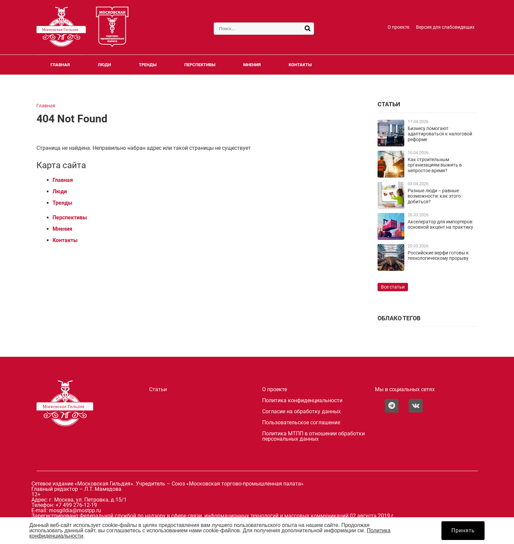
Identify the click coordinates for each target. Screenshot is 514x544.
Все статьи (393, 287)
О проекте (398, 27)
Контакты (300, 64)
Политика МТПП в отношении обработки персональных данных (313, 436)
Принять (463, 530)
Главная (60, 64)
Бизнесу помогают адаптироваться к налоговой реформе (440, 134)
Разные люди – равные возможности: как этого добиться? (434, 196)
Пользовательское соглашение (301, 422)
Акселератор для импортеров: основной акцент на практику (440, 224)
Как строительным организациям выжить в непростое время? (435, 165)
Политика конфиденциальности (302, 400)
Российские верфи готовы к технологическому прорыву (438, 255)
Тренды (148, 64)
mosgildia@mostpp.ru (75, 510)
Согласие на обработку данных (301, 411)
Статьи (158, 389)
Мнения (252, 64)
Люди (104, 64)
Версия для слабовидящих (445, 27)
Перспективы (199, 64)
